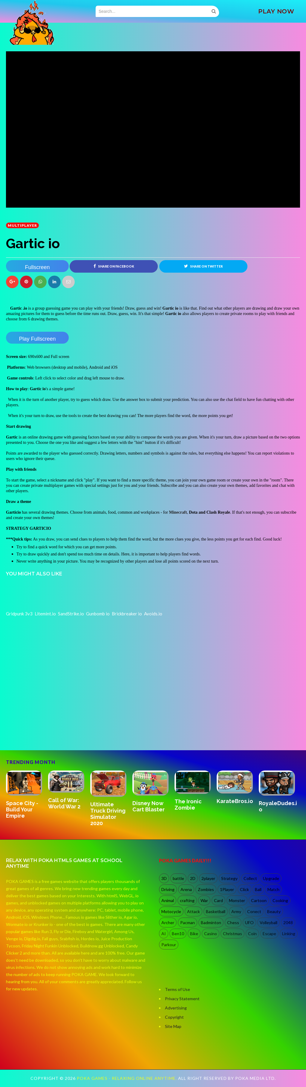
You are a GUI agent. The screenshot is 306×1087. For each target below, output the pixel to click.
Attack (193, 911)
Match (273, 889)
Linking (288, 933)
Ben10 (178, 933)
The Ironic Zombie (188, 804)
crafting (187, 900)
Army (236, 911)
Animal (167, 900)
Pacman (187, 922)
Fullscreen (37, 267)
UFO (249, 922)
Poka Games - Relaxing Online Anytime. (127, 1078)
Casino (210, 933)
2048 (288, 922)
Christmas (232, 933)
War (204, 900)
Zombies (206, 889)
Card (218, 900)
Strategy (229, 878)
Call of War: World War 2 (64, 803)
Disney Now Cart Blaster (148, 806)
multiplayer (22, 225)
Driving (168, 889)
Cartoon (259, 900)
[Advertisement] (51, 724)
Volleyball (268, 922)
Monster (237, 900)
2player (208, 878)
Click (244, 889)
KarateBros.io (235, 801)
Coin (252, 933)
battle (178, 878)
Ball (258, 889)
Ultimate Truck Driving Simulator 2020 (108, 813)
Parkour (168, 944)
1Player (227, 889)
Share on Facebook (114, 266)
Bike (194, 933)
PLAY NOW (276, 11)
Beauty (274, 911)
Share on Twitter (203, 266)
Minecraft (178, 512)
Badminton (211, 922)
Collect (250, 878)
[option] (27, 795)
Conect (254, 911)
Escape (269, 933)
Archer (167, 922)
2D (192, 878)
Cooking (280, 900)
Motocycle (171, 911)
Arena (186, 889)
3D (164, 878)
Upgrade (271, 878)
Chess (233, 922)
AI (163, 933)
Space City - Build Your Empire (22, 809)
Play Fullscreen (37, 339)
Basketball (215, 911)
